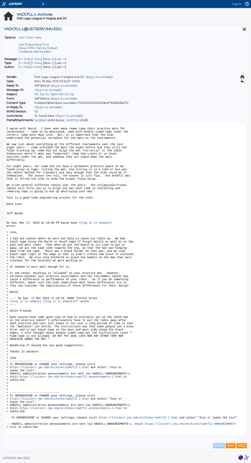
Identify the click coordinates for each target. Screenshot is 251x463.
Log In (236, 4)
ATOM (219, 445)
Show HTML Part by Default (38, 48)
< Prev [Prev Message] (36, 59)
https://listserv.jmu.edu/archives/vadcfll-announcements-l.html (71, 376)
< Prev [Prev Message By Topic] (36, 63)
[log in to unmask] (99, 77)
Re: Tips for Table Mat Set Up (54, 94)
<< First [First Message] (24, 59)
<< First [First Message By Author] (24, 67)
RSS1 (230, 445)
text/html (72, 120)
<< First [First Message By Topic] (24, 63)
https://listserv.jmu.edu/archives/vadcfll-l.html (49, 367)
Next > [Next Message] (48, 59)
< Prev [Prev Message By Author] (36, 67)
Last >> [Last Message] (60, 59)
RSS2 (241, 445)
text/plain (40, 120)
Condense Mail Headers (35, 51)
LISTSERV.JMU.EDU (16, 458)
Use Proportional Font (34, 44)
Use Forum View (30, 37)
